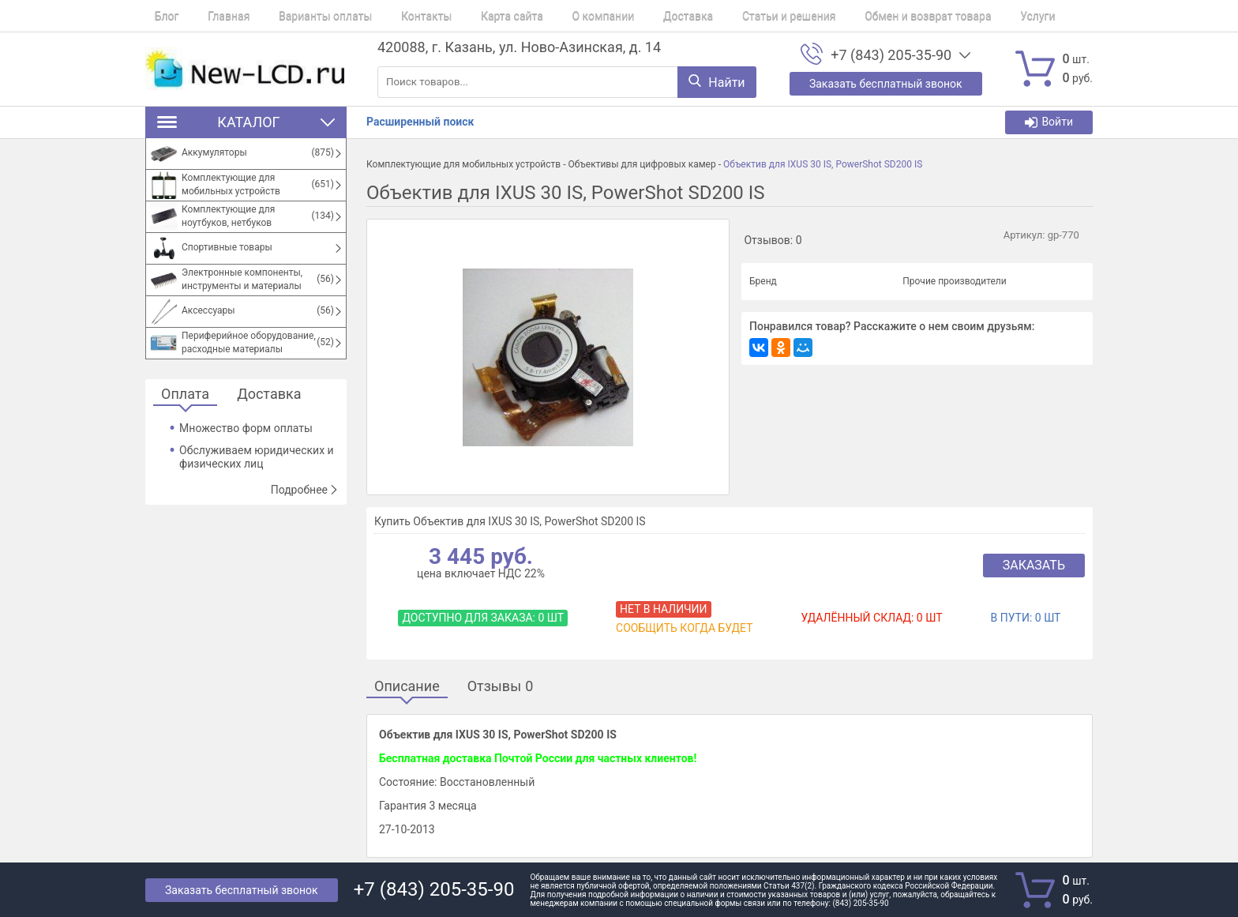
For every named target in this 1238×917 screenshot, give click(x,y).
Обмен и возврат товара (845, 15)
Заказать (1034, 565)
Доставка (623, 15)
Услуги (945, 15)
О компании (548, 15)
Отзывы (500, 686)
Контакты (389, 15)
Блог (157, 15)
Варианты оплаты (297, 15)
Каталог (246, 122)
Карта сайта (466, 15)
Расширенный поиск (420, 121)
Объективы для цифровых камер (641, 164)
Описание (407, 686)
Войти (1049, 122)
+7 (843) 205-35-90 (891, 55)
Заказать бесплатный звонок (241, 890)
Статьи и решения (716, 15)
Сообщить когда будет (684, 628)
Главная (210, 15)
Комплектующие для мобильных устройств (463, 164)
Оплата (185, 394)
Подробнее (305, 489)
